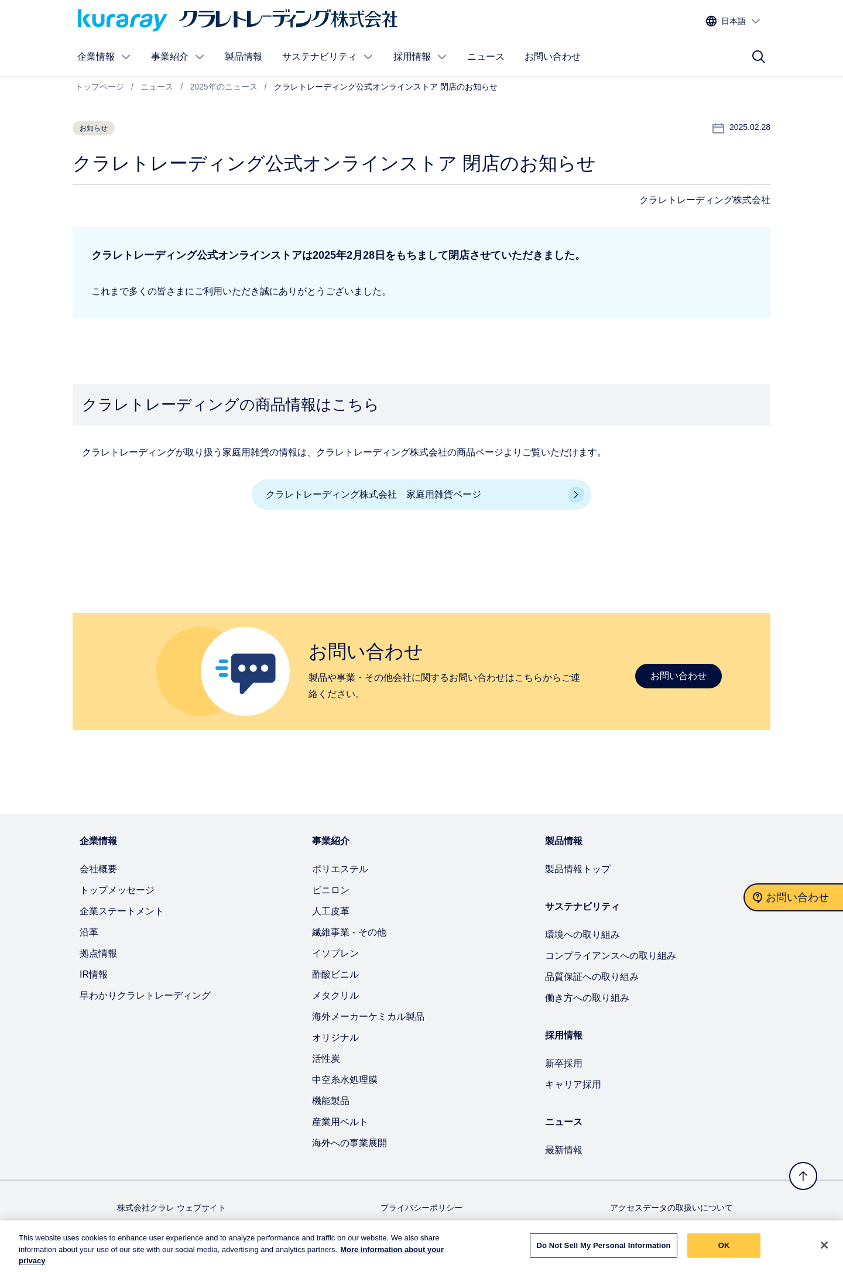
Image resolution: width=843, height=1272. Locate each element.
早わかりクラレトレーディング (145, 995)
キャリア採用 (573, 1084)
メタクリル (335, 995)
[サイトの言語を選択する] (733, 21)
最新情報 (563, 1150)
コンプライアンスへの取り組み (610, 956)
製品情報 (243, 56)
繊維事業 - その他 (349, 932)
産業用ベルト (340, 1122)
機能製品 (330, 1101)
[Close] (824, 1250)
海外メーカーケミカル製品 (368, 1016)
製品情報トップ (578, 869)
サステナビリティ (327, 57)
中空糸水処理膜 (345, 1080)
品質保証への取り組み (592, 977)
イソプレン (335, 953)
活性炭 (326, 1059)
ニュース (486, 56)
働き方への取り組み (587, 998)
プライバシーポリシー (421, 1207)
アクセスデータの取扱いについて (671, 1207)
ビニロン (330, 890)
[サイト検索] (758, 56)
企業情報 (104, 57)
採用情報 (420, 57)
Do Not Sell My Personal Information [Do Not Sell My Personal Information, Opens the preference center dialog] (603, 1250)
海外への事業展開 (349, 1143)
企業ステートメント (122, 911)
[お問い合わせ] (793, 897)
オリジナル (335, 1038)
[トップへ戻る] (803, 1176)
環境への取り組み (582, 935)
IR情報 (94, 974)
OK (724, 1250)
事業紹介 (178, 57)
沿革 (89, 932)
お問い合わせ (553, 56)
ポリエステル (340, 869)
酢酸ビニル (335, 974)
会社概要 (98, 869)
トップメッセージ (117, 890)
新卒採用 (563, 1063)
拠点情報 (98, 953)
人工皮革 (330, 911)
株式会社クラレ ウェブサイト (171, 1207)
